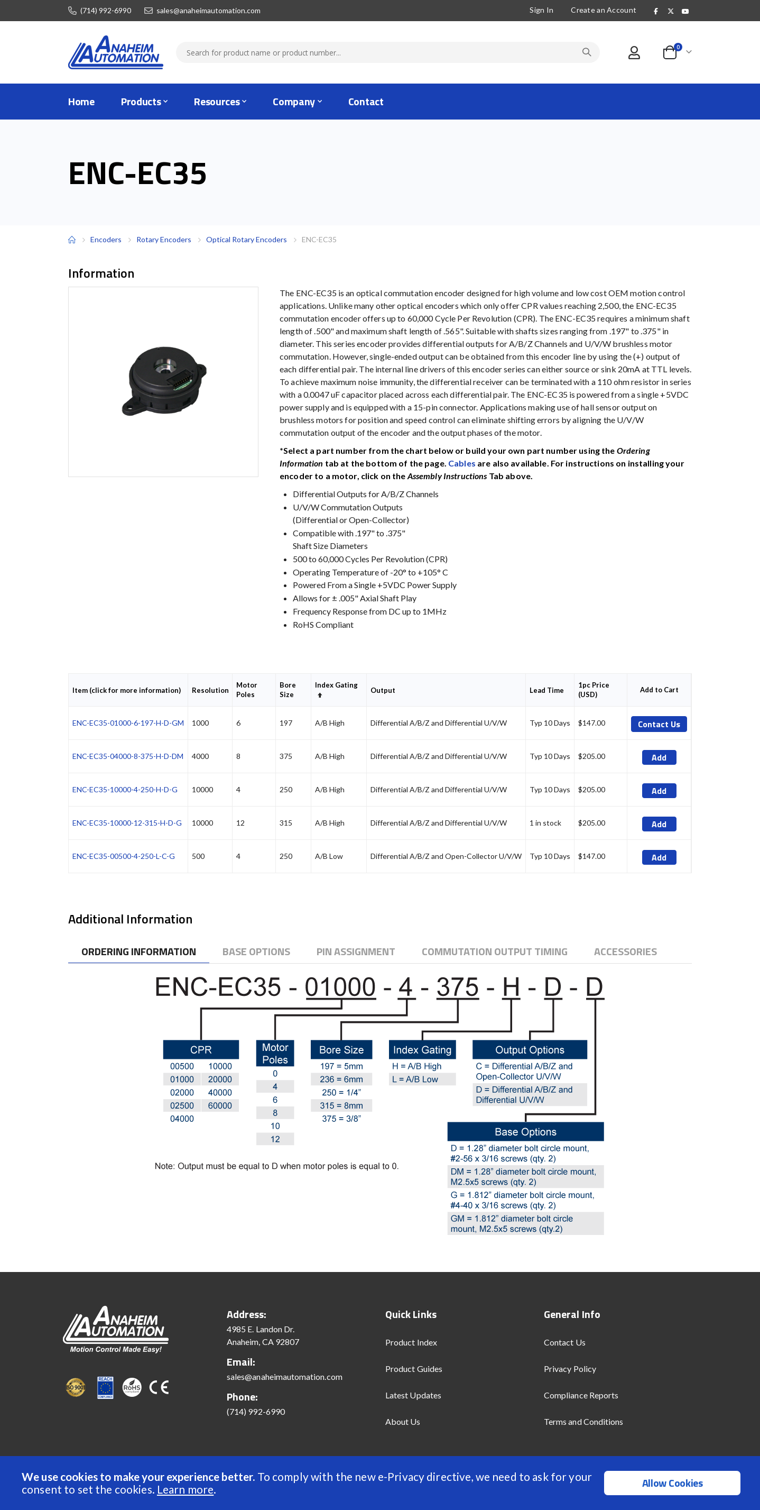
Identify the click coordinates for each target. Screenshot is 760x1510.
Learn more (185, 1489)
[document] (381, 1483)
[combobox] (388, 52)
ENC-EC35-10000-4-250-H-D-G (125, 789)
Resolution (210, 690)
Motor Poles (246, 690)
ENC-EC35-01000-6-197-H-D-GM (128, 722)
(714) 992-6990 (105, 10)
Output (382, 690)
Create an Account (602, 9)
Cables (462, 463)
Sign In (540, 9)
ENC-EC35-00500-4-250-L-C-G (123, 856)
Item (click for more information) (126, 690)
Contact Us (565, 1342)
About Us (403, 1421)
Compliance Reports (581, 1395)
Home (72, 239)
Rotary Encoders (163, 239)
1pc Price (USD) (593, 690)
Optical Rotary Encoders (246, 239)
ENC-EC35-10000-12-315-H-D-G (127, 822)
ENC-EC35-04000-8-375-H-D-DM (127, 756)
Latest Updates (413, 1395)
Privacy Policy (570, 1368)
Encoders (106, 239)
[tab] (138, 951)
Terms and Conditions (583, 1421)
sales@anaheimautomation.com (208, 10)
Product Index (411, 1342)
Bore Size (288, 690)
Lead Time (547, 690)
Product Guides (413, 1368)
